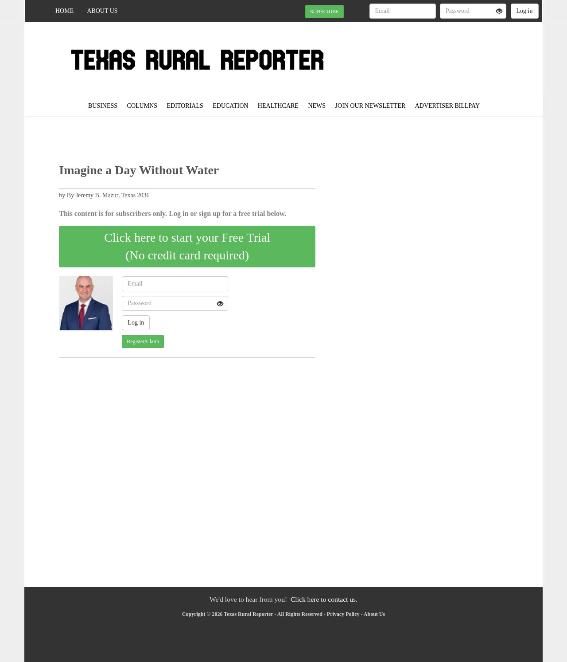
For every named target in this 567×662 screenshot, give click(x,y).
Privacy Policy (343, 614)
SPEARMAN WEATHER (461, 53)
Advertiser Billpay (447, 105)
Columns (142, 105)
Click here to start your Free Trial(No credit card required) (187, 246)
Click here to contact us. (324, 599)
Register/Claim (143, 341)
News (317, 105)
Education (230, 105)
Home (64, 11)
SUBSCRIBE (324, 11)
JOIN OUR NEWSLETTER (370, 105)
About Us (102, 11)
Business (102, 105)
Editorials (185, 105)
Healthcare (278, 105)
